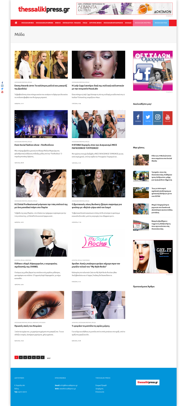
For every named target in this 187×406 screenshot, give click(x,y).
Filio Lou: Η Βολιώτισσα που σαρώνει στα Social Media (162, 158)
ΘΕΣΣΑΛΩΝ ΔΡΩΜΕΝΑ (44, 23)
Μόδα (30, 82)
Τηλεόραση (86, 260)
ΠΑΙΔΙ (85, 23)
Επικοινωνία (100, 392)
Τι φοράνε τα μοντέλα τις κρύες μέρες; (91, 326)
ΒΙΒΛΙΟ (58, 23)
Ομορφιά (28, 260)
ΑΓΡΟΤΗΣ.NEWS (95, 23)
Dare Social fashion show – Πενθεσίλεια (34, 145)
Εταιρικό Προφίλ (101, 385)
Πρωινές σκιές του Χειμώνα (28, 326)
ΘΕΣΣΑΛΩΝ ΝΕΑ (27, 23)
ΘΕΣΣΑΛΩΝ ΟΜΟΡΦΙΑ (143, 23)
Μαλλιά (30, 201)
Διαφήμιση (99, 389)
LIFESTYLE (17, 260)
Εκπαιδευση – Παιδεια (72, 23)
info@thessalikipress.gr (68, 385)
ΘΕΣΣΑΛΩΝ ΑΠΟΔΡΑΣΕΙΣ (113, 23)
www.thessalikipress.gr (67, 389)
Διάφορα (75, 322)
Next (49, 358)
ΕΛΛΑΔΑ (128, 23)
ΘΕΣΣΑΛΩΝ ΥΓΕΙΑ (161, 23)
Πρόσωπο (42, 322)
